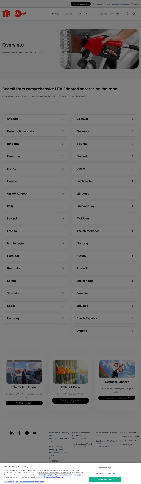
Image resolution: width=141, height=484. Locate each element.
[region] (70, 473)
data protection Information (53, 477)
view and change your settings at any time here (55, 475)
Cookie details (9, 482)
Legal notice (39, 482)
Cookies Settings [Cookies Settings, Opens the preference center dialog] (105, 468)
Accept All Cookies (105, 479)
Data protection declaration (24, 482)
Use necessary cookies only (105, 473)
